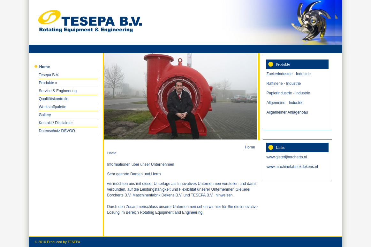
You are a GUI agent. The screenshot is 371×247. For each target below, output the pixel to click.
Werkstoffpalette (52, 107)
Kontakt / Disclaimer (56, 123)
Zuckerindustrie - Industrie (288, 74)
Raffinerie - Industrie (283, 83)
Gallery (45, 115)
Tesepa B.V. (49, 75)
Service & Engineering (58, 91)
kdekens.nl (308, 166)
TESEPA (74, 242)
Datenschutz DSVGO (57, 131)
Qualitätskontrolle (53, 99)
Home (250, 147)
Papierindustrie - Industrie (288, 93)
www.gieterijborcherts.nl (286, 157)
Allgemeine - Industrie (284, 102)
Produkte (46, 83)
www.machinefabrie (282, 166)
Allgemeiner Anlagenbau (287, 112)
